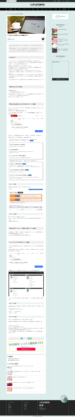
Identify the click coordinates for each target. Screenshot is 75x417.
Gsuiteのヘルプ (11, 186)
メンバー (25, 407)
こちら (13, 319)
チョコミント (28, 9)
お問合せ (25, 408)
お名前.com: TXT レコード (13, 221)
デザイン (19, 9)
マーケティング (46, 9)
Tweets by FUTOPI (55, 61)
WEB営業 (64, 9)
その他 (55, 9)
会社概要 (25, 404)
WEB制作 (11, 9)
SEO (37, 9)
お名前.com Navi (18, 110)
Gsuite (10, 65)
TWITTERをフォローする (60, 79)
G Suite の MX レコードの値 (14, 306)
